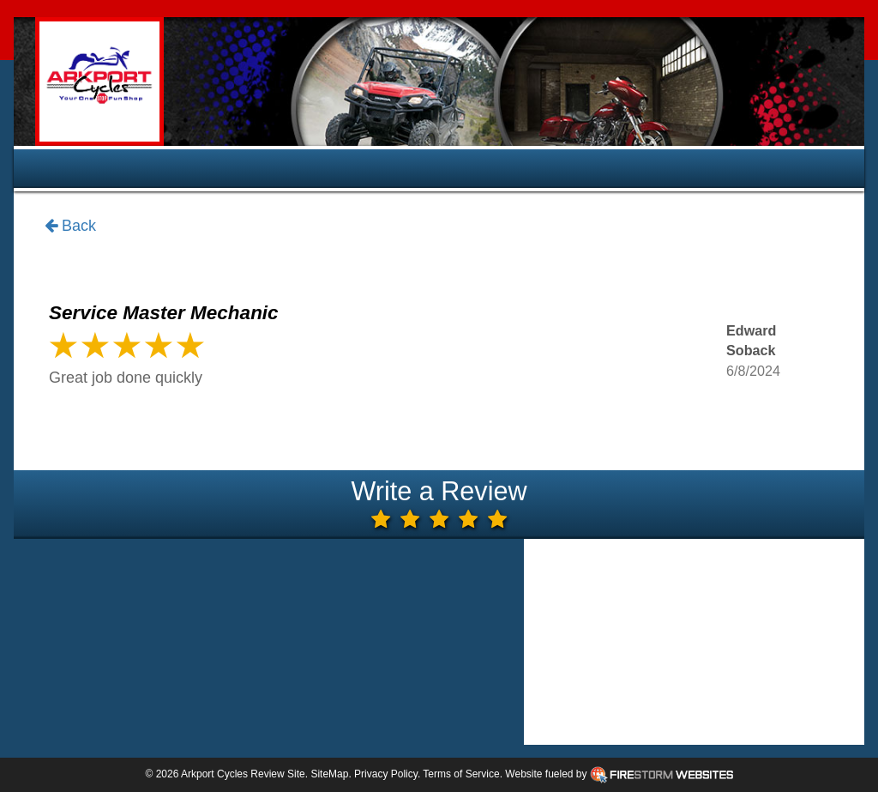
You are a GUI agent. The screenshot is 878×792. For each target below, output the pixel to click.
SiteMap (329, 774)
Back (70, 226)
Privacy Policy (386, 774)
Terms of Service (461, 774)
